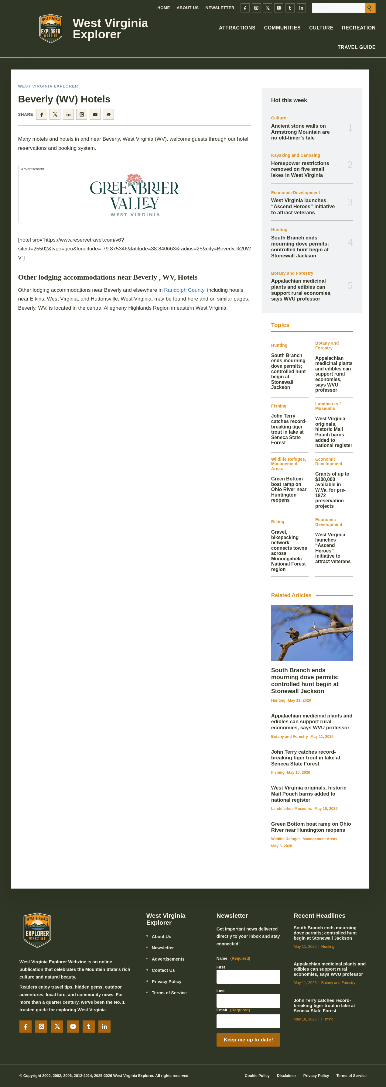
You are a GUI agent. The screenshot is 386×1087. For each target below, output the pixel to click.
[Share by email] (95, 114)
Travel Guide (357, 47)
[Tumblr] (290, 7)
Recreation (359, 27)
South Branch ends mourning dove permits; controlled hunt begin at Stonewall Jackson (300, 247)
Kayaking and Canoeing (295, 155)
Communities (282, 27)
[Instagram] (256, 7)
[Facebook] (245, 7)
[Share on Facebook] (41, 114)
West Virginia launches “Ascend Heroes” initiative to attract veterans (303, 206)
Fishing (279, 406)
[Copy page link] (108, 114)
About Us (188, 7)
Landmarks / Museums (328, 406)
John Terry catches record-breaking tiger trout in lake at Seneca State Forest (289, 429)
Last (221, 991)
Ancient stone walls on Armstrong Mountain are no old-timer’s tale (300, 132)
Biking (278, 522)
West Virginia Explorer (110, 28)
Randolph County (184, 290)
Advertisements (168, 959)
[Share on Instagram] (81, 114)
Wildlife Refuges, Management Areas (288, 464)
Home (163, 7)
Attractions (237, 27)
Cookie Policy (257, 1076)
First (221, 967)
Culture (321, 27)
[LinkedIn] (301, 7)
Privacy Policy (167, 981)
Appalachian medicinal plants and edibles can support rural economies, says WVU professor (301, 290)
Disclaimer (286, 1076)
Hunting (279, 230)
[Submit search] (370, 8)
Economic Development (295, 193)
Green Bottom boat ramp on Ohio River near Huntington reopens (289, 489)
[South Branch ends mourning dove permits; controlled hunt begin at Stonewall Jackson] (312, 633)
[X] (267, 7)
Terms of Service (169, 992)
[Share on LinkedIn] (68, 114)
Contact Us (163, 970)
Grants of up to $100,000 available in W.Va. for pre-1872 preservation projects (332, 489)
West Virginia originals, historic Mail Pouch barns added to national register (333, 432)
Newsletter (219, 7)
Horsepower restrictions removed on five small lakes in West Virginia (300, 169)
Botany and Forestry (292, 273)
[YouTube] (278, 7)
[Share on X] (55, 114)
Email (233, 1010)
